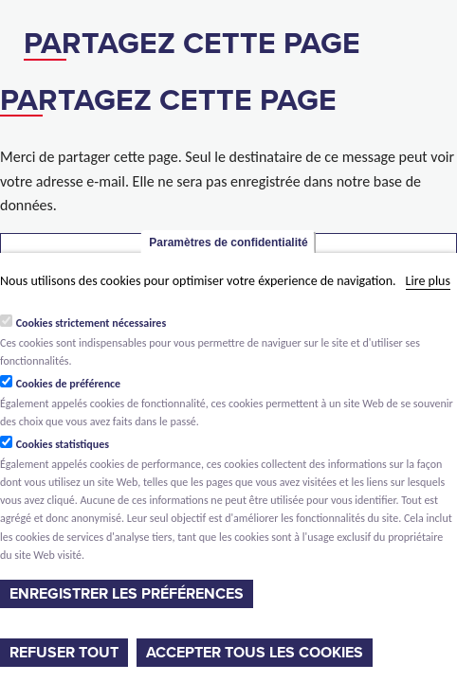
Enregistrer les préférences (126, 593)
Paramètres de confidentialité (228, 242)
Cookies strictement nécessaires (91, 323)
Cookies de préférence (68, 383)
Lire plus (428, 281)
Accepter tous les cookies (254, 652)
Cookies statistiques (62, 444)
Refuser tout (64, 652)
